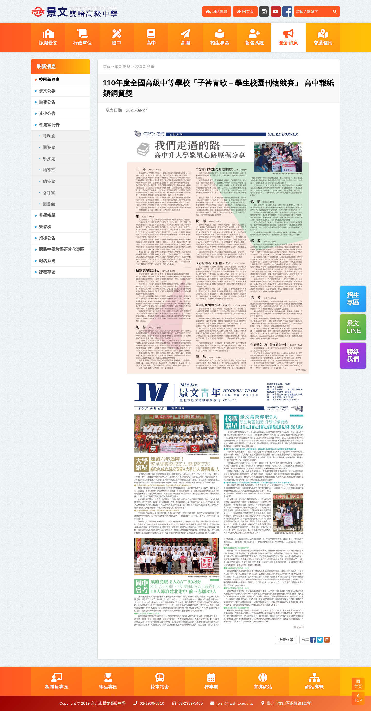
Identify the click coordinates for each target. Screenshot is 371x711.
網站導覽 (216, 11)
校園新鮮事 (49, 79)
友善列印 (286, 640)
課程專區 (47, 272)
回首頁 (245, 11)
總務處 (49, 181)
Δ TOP (358, 698)
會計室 (49, 193)
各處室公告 (49, 125)
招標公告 (47, 238)
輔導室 (49, 170)
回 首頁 (358, 684)
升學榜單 (47, 215)
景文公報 (47, 91)
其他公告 (47, 113)
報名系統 (47, 261)
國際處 (49, 147)
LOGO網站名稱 (75, 11)
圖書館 (49, 204)
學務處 (49, 159)
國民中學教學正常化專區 (61, 249)
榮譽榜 (45, 227)
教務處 (49, 136)
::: (195, 11)
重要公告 (47, 102)
